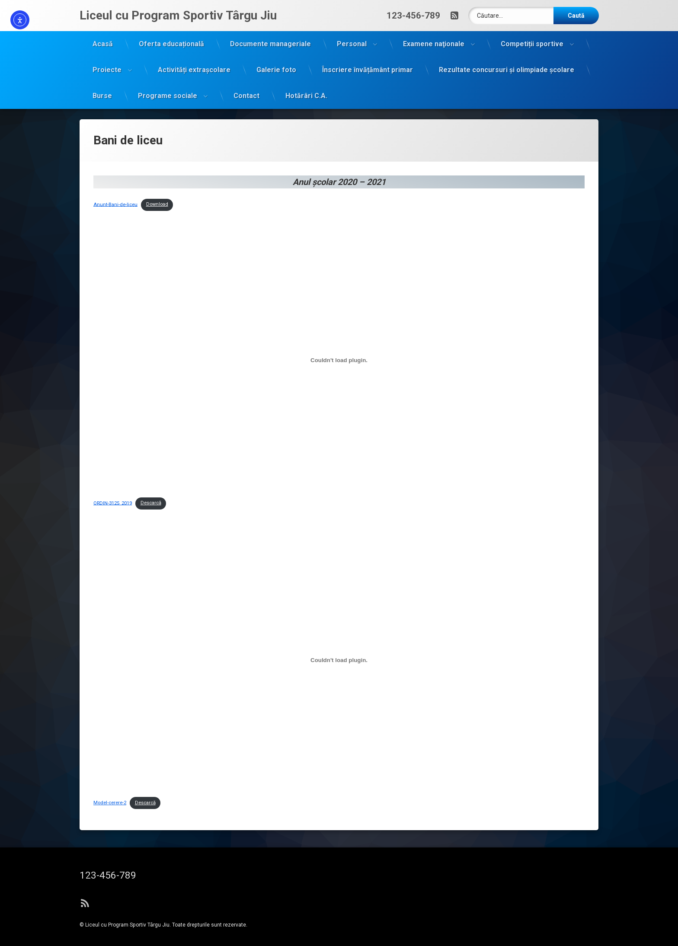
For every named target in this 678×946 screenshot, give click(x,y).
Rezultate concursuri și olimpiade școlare (506, 62)
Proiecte (107, 62)
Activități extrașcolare (194, 62)
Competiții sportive (532, 36)
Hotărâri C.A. (306, 88)
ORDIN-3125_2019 (112, 455)
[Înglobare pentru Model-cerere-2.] (339, 612)
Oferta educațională (171, 36)
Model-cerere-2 (109, 755)
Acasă (103, 36)
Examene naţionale (433, 36)
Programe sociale (167, 88)
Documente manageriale (270, 36)
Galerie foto (276, 62)
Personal (352, 36)
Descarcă (151, 455)
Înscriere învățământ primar (367, 62)
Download (157, 156)
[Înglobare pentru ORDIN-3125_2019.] (339, 312)
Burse (102, 88)
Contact (246, 88)
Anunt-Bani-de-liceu (115, 156)
